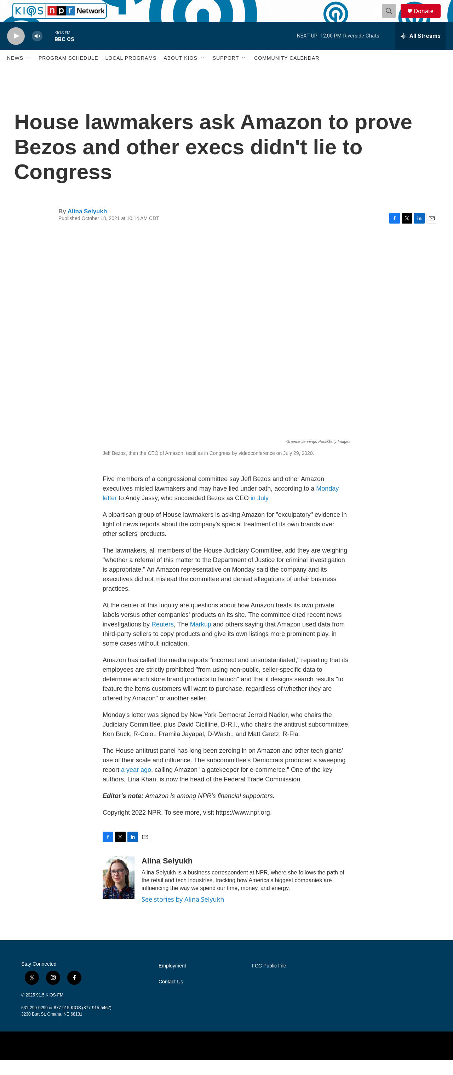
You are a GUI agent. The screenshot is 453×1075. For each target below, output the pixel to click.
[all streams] (420, 51)
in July (259, 513)
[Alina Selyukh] (118, 893)
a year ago (136, 784)
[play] (16, 51)
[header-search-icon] (392, 19)
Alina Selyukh (87, 226)
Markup (201, 639)
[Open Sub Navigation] (28, 73)
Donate (428, 18)
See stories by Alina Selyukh (183, 914)
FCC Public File (269, 981)
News (15, 73)
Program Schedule (68, 73)
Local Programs (130, 73)
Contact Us (171, 997)
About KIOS (180, 73)
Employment (172, 981)
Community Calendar (286, 73)
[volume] (37, 51)
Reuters (162, 639)
